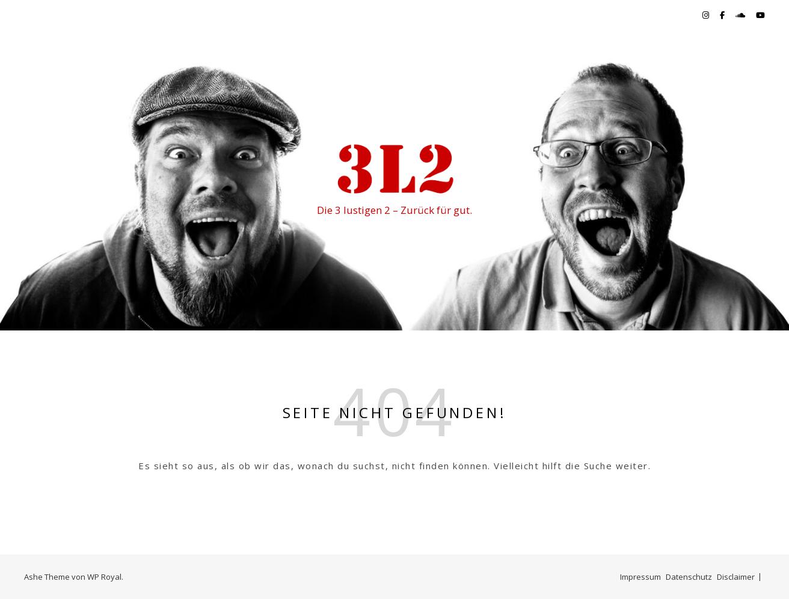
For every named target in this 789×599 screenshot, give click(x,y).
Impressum (640, 576)
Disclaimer (736, 576)
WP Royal (104, 576)
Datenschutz (689, 576)
